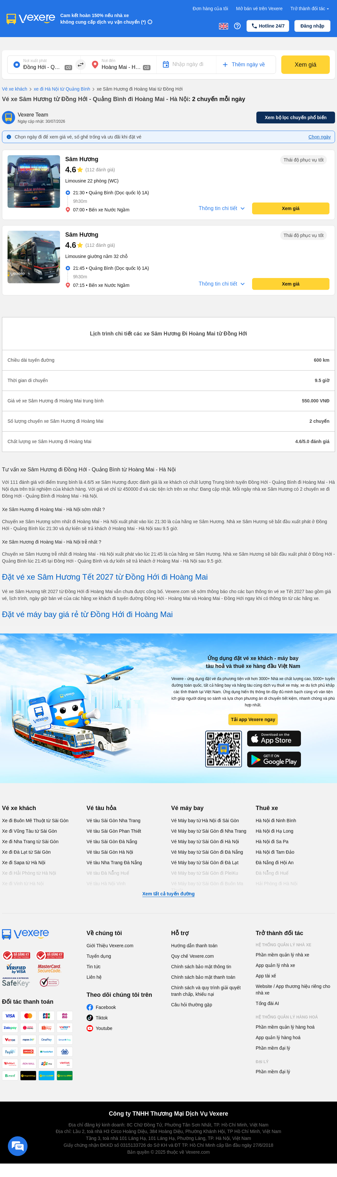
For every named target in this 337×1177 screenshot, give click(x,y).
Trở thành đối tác (310, 8)
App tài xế (266, 975)
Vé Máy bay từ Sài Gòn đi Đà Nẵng (207, 852)
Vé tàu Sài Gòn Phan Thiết (114, 831)
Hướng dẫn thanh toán (194, 945)
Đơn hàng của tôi (210, 8)
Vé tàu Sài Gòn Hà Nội (110, 852)
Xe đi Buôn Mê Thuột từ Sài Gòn (35, 820)
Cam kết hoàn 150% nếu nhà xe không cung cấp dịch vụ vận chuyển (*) (103, 19)
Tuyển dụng (99, 956)
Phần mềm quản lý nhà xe (282, 954)
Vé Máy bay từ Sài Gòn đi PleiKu (204, 873)
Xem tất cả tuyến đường (168, 893)
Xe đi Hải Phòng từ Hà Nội (29, 873)
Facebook (106, 1007)
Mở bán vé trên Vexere (259, 8)
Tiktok (102, 1017)
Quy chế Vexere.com (192, 956)
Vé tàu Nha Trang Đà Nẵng (114, 862)
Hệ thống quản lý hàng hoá (287, 1017)
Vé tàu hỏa (101, 808)
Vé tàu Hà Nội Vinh (106, 883)
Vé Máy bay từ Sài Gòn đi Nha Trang (208, 831)
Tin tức (94, 966)
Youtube (104, 1028)
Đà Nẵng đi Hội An (275, 862)
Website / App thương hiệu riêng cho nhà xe (293, 989)
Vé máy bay (187, 808)
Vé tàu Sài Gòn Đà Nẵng (112, 841)
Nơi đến (108, 60)
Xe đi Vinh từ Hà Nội (23, 883)
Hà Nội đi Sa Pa (272, 841)
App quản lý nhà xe (275, 965)
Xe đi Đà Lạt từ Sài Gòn (26, 852)
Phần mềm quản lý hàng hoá (285, 1027)
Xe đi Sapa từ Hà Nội (23, 862)
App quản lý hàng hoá (278, 1037)
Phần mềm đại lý (273, 1048)
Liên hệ (94, 977)
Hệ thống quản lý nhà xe (283, 945)
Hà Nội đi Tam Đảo (275, 852)
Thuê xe (267, 808)
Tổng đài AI (267, 1003)
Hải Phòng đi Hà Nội (276, 883)
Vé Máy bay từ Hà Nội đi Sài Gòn (205, 820)
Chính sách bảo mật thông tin (201, 966)
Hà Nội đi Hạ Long (274, 831)
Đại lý (262, 1061)
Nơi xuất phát (35, 60)
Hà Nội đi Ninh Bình (276, 820)
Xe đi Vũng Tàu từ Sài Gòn (29, 831)
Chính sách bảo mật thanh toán (203, 977)
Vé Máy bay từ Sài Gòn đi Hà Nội (205, 841)
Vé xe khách (14, 89)
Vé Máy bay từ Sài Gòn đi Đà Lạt (204, 862)
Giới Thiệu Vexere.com (110, 945)
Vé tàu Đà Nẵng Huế (108, 873)
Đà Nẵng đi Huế (272, 873)
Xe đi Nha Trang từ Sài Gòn (30, 841)
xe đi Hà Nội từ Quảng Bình (58, 89)
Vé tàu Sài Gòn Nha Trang (113, 820)
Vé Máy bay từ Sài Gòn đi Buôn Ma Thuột (207, 887)
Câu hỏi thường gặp (191, 1004)
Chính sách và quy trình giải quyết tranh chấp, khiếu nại (206, 991)
